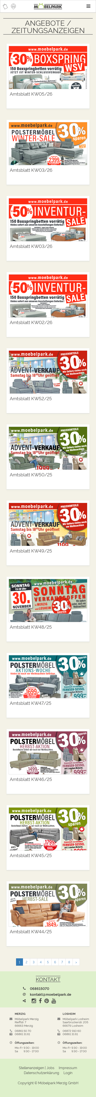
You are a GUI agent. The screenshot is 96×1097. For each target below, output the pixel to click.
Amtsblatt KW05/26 (31, 93)
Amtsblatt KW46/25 (31, 779)
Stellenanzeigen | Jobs (36, 1067)
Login (67, 1072)
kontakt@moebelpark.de (50, 994)
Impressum (68, 1067)
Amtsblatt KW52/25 (31, 398)
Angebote (45, 22)
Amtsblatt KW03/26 (31, 170)
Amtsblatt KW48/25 (31, 626)
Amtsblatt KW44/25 (31, 931)
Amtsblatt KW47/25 (30, 703)
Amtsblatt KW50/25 (31, 474)
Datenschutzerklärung (41, 1072)
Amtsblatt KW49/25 (31, 550)
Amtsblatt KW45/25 (31, 855)
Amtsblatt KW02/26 (31, 322)
